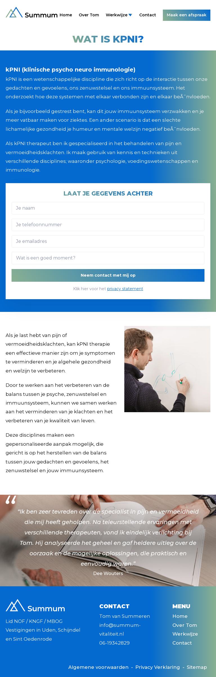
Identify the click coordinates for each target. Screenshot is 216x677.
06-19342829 (114, 643)
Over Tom (89, 14)
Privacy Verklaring (157, 667)
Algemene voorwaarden (97, 667)
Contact (147, 14)
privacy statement (125, 288)
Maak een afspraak (186, 14)
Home (66, 14)
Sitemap (196, 667)
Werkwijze (119, 14)
